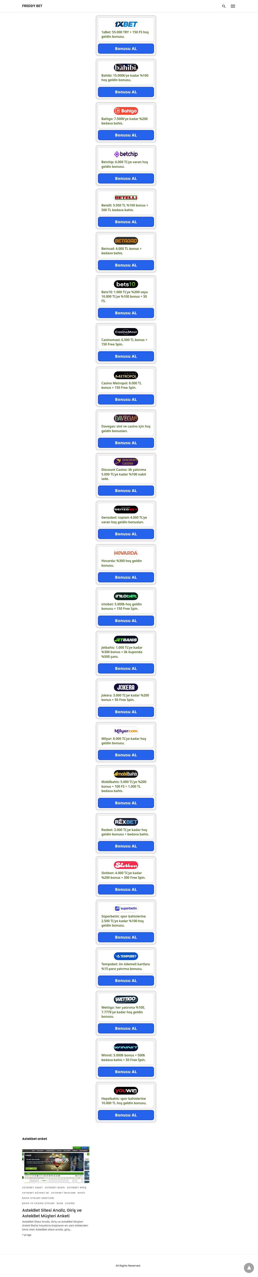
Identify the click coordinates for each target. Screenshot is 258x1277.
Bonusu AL (126, 48)
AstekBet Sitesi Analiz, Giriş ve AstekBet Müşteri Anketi (52, 1213)
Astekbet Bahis (55, 1187)
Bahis (81, 1192)
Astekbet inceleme (63, 1192)
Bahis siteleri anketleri (38, 1198)
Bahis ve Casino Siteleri (38, 1203)
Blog (60, 1203)
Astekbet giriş (76, 1187)
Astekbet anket (32, 1187)
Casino (70, 1203)
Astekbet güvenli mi (35, 1192)
